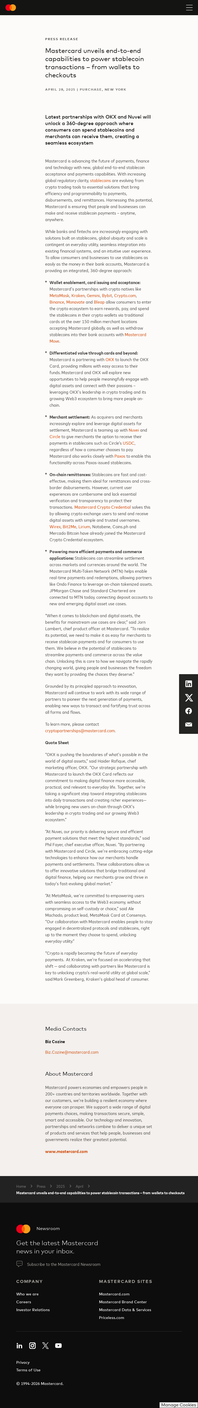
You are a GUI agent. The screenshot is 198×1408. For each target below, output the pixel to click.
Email (185, 723)
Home (21, 1186)
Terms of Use (28, 1370)
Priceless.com (111, 1317)
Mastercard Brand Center (123, 1301)
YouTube (58, 1345)
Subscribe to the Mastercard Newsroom (63, 1264)
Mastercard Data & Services (125, 1309)
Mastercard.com (114, 1294)
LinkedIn (187, 683)
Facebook (187, 710)
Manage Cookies (178, 1404)
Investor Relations (33, 1309)
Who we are (27, 1294)
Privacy (23, 1362)
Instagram (32, 1345)
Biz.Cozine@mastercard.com (71, 1052)
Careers (23, 1301)
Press (41, 1186)
